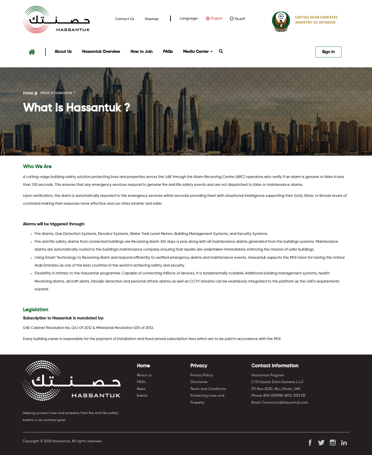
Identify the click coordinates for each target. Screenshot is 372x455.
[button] (221, 51)
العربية (240, 18)
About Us (63, 52)
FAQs (168, 52)
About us (144, 375)
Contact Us (124, 19)
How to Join (141, 52)
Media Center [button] (198, 52)
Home (28, 93)
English (217, 18)
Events (142, 396)
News (141, 389)
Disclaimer (199, 382)
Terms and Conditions (208, 389)
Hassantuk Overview (101, 52)
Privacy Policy (201, 375)
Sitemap (152, 19)
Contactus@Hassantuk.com (285, 402)
